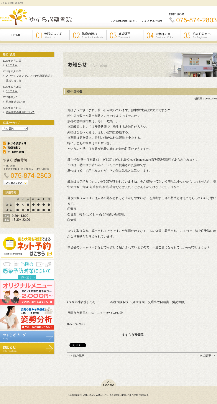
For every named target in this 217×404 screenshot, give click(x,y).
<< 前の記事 (76, 355)
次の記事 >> (207, 355)
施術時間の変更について (20, 112)
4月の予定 (12, 65)
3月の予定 (12, 91)
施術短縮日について (17, 101)
